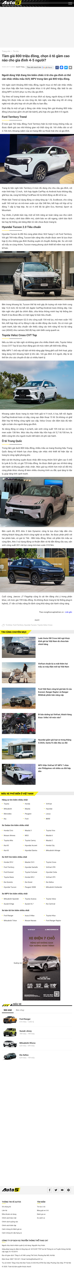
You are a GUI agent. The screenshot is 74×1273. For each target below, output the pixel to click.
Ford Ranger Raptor (53, 921)
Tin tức (16, 51)
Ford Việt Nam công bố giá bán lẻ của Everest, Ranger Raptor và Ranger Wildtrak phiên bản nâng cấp (55, 692)
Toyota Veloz (51, 899)
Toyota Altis (8, 841)
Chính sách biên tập (9, 1225)
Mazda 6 (49, 836)
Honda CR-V (8, 862)
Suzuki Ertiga (9, 904)
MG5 (27, 836)
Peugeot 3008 (30, 887)
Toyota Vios (50, 831)
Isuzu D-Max (30, 916)
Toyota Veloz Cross (44, 625)
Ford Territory (18, 625)
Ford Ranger (8, 916)
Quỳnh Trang (20, 67)
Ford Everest (8, 872)
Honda (27, 804)
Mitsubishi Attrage (53, 851)
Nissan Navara (30, 921)
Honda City (50, 846)
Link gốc (68, 612)
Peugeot (28, 814)
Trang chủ (6, 51)
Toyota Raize (9, 877)
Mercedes (8, 814)
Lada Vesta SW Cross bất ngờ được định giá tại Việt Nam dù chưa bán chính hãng (54, 641)
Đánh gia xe (41, 1214)
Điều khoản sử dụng (9, 1214)
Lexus (48, 814)
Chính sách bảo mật (9, 1218)
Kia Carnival (50, 904)
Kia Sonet (28, 882)
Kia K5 (6, 846)
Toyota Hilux (51, 916)
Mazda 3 (28, 831)
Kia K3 (6, 851)
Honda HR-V (29, 877)
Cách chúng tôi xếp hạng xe (12, 1233)
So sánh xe (41, 1218)
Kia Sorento (8, 882)
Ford (26, 819)
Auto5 (37, 620)
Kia (5, 819)
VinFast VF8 (50, 867)
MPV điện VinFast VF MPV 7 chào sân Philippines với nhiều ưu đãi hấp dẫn (54, 768)
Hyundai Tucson (30, 625)
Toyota (6, 804)
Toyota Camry (30, 841)
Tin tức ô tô (41, 1207)
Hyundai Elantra (31, 851)
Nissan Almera (9, 836)
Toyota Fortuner (31, 872)
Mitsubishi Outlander (54, 887)
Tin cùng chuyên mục (14, 632)
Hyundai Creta (51, 872)
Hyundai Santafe (31, 867)
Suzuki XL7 (29, 904)
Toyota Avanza (30, 899)
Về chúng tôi (6, 1207)
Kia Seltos (50, 882)
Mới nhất (8, 1010)
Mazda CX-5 (29, 862)
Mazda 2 (49, 841)
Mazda (27, 809)
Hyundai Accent (31, 846)
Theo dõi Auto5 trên (34, 67)
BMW (48, 819)
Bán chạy (20, 1010)
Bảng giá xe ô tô (43, 1210)
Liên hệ (4, 1210)
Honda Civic (8, 831)
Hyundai (49, 809)
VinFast (49, 804)
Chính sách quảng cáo (10, 1222)
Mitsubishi (8, 809)
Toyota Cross (51, 862)
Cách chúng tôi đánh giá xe (11, 1229)
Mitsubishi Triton (10, 921)
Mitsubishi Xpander (11, 899)
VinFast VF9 (50, 877)
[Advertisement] (37, 26)
